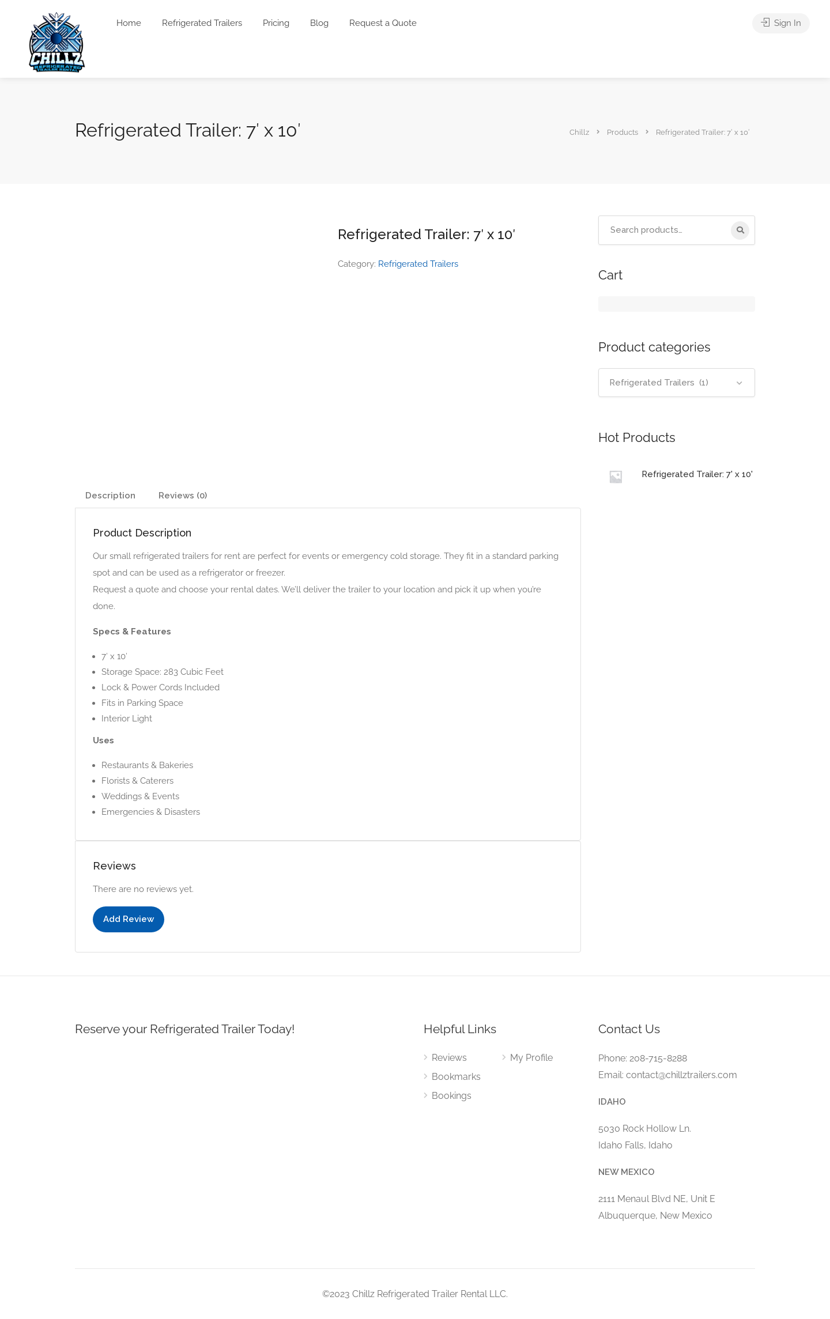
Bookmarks (456, 1076)
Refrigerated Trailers (202, 23)
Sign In (781, 23)
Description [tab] (110, 495)
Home (128, 23)
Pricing (276, 23)
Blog (319, 23)
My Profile (531, 1057)
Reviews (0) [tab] (183, 495)
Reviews (449, 1057)
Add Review (128, 919)
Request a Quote (383, 23)
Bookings (451, 1095)
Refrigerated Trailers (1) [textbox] (658, 382)
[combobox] (677, 382)
